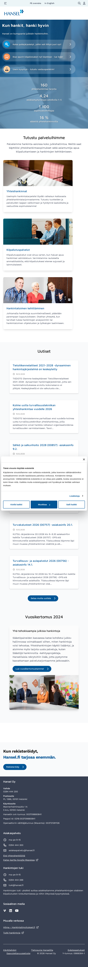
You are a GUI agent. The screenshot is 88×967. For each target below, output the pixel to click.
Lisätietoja (74, 496)
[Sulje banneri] (84, 459)
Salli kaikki (71, 504)
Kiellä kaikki (16, 504)
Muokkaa (44, 504)
